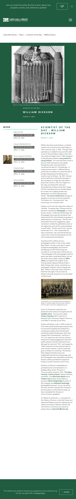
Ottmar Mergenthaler (55, 381)
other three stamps (58, 376)
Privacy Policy (40, 493)
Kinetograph (61, 211)
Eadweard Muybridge (61, 383)
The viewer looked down (55, 196)
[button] (70, 20)
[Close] (72, 6)
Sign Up (62, 6)
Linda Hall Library (10, 35)
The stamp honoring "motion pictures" (56, 373)
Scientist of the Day (34, 35)
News (21, 35)
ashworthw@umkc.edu (60, 409)
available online (46, 314)
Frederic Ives (45, 379)
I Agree (66, 492)
